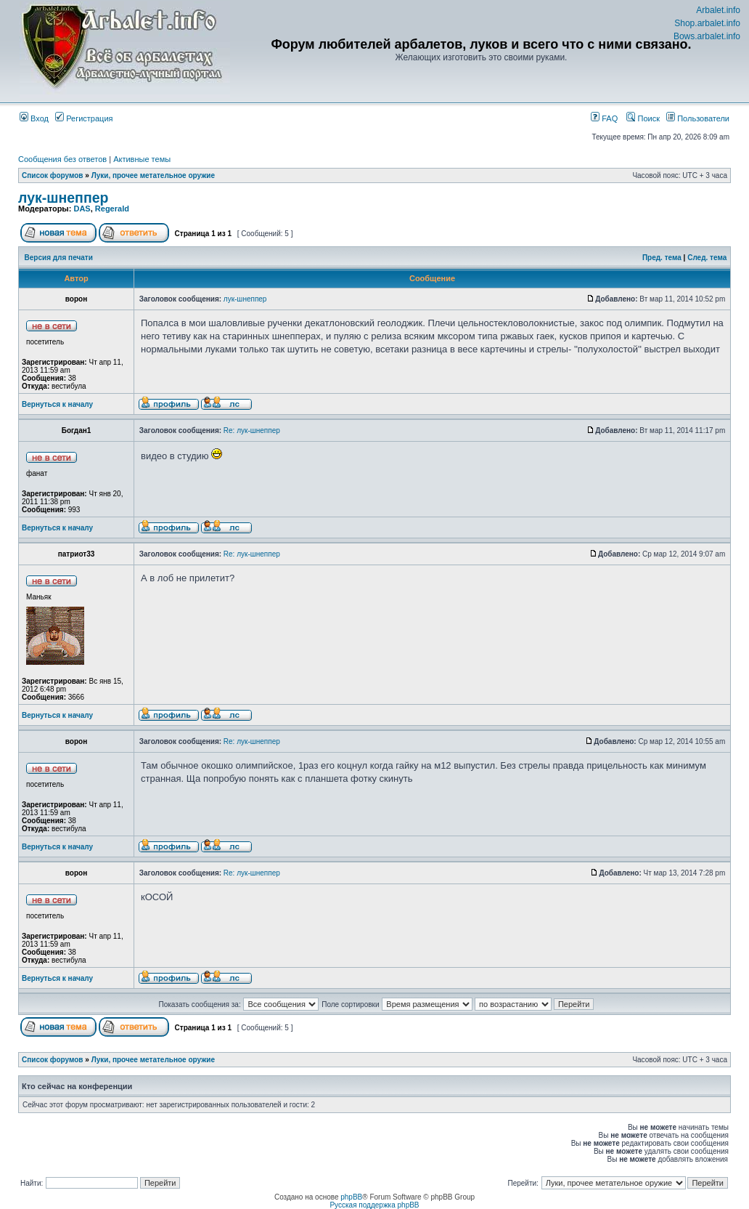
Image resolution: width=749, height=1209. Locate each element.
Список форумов (52, 175)
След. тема (707, 258)
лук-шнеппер (63, 198)
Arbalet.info (718, 10)
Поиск (643, 118)
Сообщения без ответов (62, 159)
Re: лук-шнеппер (252, 430)
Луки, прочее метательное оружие (153, 175)
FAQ (604, 118)
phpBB (351, 1197)
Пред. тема (662, 258)
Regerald (112, 208)
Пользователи (697, 118)
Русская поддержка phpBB (374, 1205)
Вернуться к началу (57, 404)
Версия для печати (59, 258)
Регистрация (83, 118)
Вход (34, 118)
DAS (81, 208)
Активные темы (142, 159)
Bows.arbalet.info (707, 36)
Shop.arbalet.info (707, 23)
